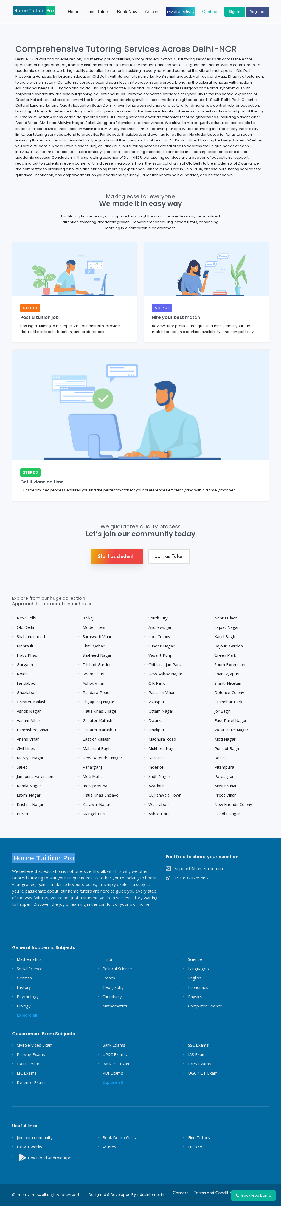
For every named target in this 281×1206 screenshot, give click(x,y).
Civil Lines (26, 748)
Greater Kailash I (99, 720)
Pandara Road (96, 692)
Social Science (30, 968)
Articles (152, 11)
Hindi (107, 959)
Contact (209, 11)
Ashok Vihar (94, 683)
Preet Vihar (225, 795)
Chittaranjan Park (164, 664)
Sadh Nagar (159, 776)
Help (195, 1147)
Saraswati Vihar (97, 636)
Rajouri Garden (228, 646)
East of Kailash (97, 739)
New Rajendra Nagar (102, 757)
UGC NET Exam (203, 1073)
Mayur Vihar (225, 785)
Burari (22, 813)
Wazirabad (158, 804)
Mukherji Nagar (162, 748)
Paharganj (92, 767)
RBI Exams (112, 1073)
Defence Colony (229, 692)
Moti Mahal (93, 776)
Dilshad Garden (97, 664)
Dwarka (155, 720)
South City (158, 618)
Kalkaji (89, 618)
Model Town (94, 627)
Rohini (220, 757)
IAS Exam (197, 1054)
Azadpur (156, 785)
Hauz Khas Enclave (101, 795)
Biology (24, 1006)
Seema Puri (93, 673)
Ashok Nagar (29, 711)
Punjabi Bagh (226, 748)
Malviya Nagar (30, 757)
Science (195, 959)
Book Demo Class (119, 1137)
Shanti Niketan (227, 683)
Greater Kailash (31, 701)
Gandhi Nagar (227, 813)
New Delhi (26, 618)
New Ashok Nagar (165, 673)
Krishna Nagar (30, 804)
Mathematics (29, 959)
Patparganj (224, 776)
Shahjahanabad (31, 636)
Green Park (225, 655)
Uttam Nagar (160, 711)
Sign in (234, 11)
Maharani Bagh (97, 748)
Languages (198, 968)
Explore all (27, 1015)
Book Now (127, 11)
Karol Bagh (224, 636)
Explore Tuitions (181, 11)
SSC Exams (198, 1045)
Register (257, 11)
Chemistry (112, 996)
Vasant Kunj (159, 655)
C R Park (156, 683)
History (24, 987)
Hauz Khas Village (99, 711)
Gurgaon (25, 664)
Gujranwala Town (164, 795)
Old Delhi (25, 627)
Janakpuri (156, 729)
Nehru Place (225, 618)
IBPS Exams (199, 1063)
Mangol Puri (94, 813)
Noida (22, 673)
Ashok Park (159, 813)
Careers (180, 1192)
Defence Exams (32, 1082)
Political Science (117, 968)
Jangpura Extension (35, 776)
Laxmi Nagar (29, 795)
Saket (22, 767)
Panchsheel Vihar (33, 729)
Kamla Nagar (29, 785)
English (194, 978)
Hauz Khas (27, 655)
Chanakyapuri (226, 673)
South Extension (229, 664)
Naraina (155, 757)
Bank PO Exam (116, 1063)
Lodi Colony (159, 636)
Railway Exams (31, 1054)
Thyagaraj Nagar (98, 701)
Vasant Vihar (28, 720)
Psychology (28, 996)
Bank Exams (113, 1045)
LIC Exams (27, 1073)
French (108, 978)
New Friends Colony (233, 804)
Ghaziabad (27, 692)
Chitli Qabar (94, 646)
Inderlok (156, 767)
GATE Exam (28, 1063)
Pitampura (224, 767)
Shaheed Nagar (97, 655)
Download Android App (44, 1158)
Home (74, 11)
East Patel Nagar (230, 720)
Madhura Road (162, 739)
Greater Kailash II (99, 729)
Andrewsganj (160, 627)
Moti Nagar (225, 739)
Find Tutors (98, 11)
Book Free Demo (253, 1195)
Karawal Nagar (97, 804)
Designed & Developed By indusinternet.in (126, 1194)
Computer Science (205, 1006)
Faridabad (26, 683)
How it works (29, 1147)
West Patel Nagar (231, 729)
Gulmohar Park (228, 701)
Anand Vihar (28, 739)
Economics (198, 987)
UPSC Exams (114, 1054)
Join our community (35, 1137)
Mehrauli (25, 646)
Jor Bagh (222, 711)
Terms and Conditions (215, 1192)
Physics (195, 996)
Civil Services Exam (35, 1045)
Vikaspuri (156, 701)
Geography (113, 987)
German (24, 978)
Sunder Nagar (161, 646)
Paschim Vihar (161, 692)
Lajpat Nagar (226, 627)
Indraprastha (95, 785)
